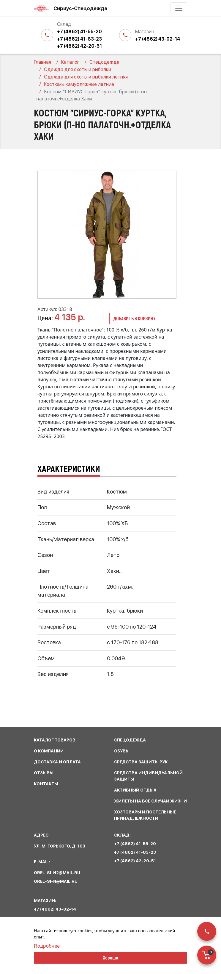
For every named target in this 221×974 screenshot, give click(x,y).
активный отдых (135, 790)
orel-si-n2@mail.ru (57, 872)
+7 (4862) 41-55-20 (79, 31)
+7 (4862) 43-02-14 (157, 39)
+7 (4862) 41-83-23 (79, 39)
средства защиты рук (141, 762)
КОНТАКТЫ (46, 783)
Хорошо (110, 957)
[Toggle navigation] (179, 8)
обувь (121, 751)
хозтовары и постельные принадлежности (145, 815)
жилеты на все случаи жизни (150, 801)
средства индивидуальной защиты (148, 775)
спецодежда (130, 740)
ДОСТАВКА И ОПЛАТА (57, 762)
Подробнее (47, 946)
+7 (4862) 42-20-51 (79, 46)
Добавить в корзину (134, 318)
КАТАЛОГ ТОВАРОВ (54, 740)
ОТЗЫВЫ (43, 772)
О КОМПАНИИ (49, 751)
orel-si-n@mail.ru (56, 881)
